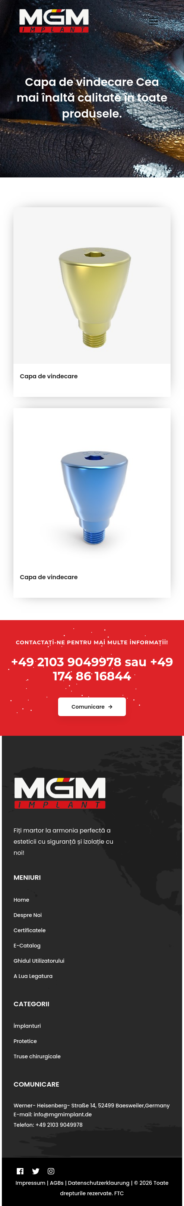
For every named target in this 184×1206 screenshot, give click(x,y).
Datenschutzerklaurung (99, 1183)
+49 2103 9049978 (66, 662)
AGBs (57, 1183)
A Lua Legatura (33, 976)
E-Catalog (27, 945)
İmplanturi (27, 1026)
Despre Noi (27, 915)
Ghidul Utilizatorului (38, 961)
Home (21, 900)
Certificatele (29, 930)
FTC (119, 1193)
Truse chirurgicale (37, 1056)
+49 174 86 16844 (113, 669)
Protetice (25, 1041)
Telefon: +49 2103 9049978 (48, 1125)
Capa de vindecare (48, 376)
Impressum (30, 1183)
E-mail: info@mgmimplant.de (52, 1114)
